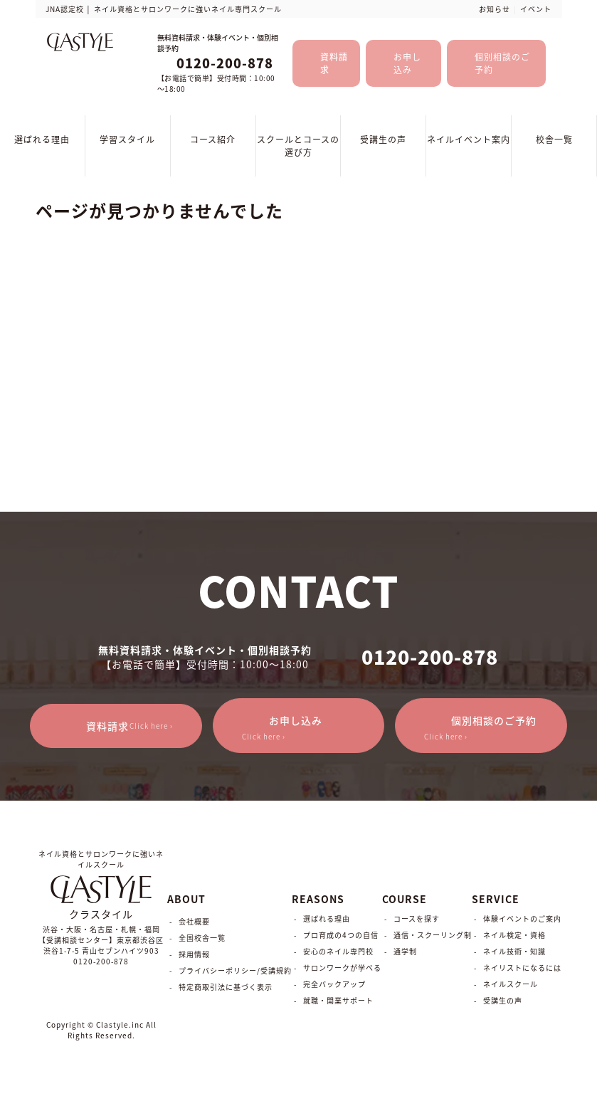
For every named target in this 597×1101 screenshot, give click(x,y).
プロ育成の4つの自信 (341, 934)
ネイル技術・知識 (514, 951)
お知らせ (494, 9)
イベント (535, 9)
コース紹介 (213, 139)
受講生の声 (383, 139)
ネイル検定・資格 (514, 934)
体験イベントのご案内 (522, 918)
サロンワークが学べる (342, 967)
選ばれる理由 (42, 139)
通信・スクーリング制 (432, 934)
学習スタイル (127, 139)
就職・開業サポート (338, 1000)
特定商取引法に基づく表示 (226, 986)
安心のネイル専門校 (338, 951)
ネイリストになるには (522, 967)
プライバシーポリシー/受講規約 (235, 970)
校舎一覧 (554, 139)
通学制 (405, 951)
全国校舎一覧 (202, 937)
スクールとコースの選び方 (298, 146)
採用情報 (194, 954)
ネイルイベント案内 (468, 139)
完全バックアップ (334, 984)
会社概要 (194, 921)
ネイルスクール (510, 984)
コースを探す (416, 918)
